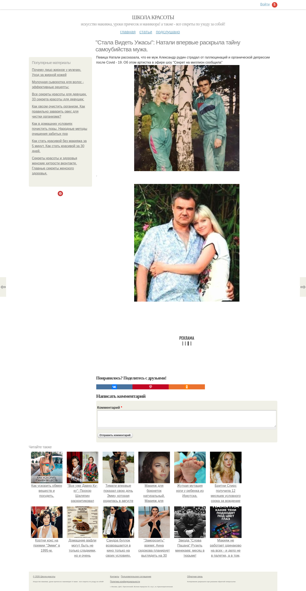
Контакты (114, 576)
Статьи (145, 31)
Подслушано (168, 31)
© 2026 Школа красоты (44, 576)
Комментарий (109, 407)
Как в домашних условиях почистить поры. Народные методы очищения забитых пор (59, 129)
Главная (128, 31)
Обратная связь (195, 576)
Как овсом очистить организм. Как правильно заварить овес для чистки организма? (58, 111)
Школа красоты (153, 17)
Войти (265, 4)
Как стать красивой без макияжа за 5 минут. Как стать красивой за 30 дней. (59, 146)
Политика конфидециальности (125, 581)
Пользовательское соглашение (136, 576)
